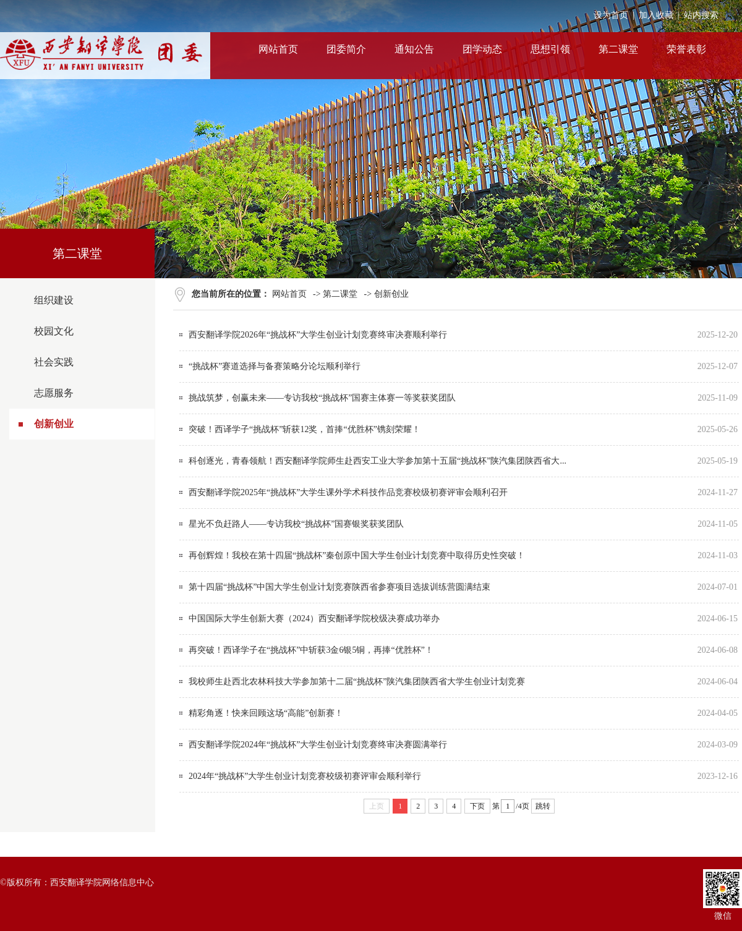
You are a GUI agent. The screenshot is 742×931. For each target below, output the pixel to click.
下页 (477, 806)
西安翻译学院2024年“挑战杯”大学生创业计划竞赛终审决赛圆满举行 (318, 744)
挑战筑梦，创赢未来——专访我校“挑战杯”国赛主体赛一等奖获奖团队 (322, 397)
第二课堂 (340, 294)
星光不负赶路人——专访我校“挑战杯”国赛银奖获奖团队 (296, 524)
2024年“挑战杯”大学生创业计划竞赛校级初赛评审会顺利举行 (305, 776)
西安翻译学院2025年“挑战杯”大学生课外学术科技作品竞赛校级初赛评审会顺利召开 (348, 492)
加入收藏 (656, 15)
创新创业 (54, 424)
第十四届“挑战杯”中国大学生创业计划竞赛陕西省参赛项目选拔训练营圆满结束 (339, 587)
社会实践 (54, 362)
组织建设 (54, 300)
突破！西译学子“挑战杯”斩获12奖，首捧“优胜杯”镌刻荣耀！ (304, 429)
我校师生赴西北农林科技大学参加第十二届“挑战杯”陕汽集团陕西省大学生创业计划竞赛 (357, 681)
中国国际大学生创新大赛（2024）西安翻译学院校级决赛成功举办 (314, 618)
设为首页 (611, 15)
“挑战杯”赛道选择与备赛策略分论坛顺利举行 (274, 366)
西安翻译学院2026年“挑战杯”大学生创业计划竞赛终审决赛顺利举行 (318, 334)
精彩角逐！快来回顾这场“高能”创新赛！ (266, 713)
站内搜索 (701, 15)
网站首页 (289, 294)
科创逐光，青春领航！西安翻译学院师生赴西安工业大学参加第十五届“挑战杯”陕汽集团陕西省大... (377, 461)
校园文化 (54, 331)
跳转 (542, 806)
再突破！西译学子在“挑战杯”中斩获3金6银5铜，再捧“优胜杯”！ (311, 650)
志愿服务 (54, 393)
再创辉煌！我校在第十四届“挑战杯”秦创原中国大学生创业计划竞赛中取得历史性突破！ (357, 555)
